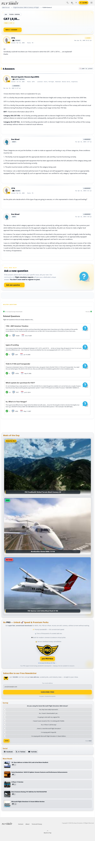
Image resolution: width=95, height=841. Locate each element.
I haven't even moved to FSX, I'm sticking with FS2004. (48, 721)
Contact (20, 824)
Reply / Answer (11, 30)
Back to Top (47, 832)
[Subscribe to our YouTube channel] (32, 751)
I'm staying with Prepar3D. (48, 732)
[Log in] (76, 2)
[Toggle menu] (91, 2)
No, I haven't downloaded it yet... (48, 713)
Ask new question (14, 285)
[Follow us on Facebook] (8, 751)
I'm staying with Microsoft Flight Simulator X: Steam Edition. (48, 736)
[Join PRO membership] (47, 652)
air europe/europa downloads (13, 311)
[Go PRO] (83, 2)
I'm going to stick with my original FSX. (49, 717)
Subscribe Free (47, 692)
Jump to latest (86, 68)
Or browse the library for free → (47, 663)
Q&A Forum (5, 7)
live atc (88, 311)
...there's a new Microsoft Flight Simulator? (48, 728)
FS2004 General (47, 7)
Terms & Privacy (37, 824)
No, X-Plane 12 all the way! (48, 725)
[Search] (67, 2)
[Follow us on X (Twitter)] (20, 751)
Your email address (47, 683)
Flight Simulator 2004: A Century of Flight (26, 7)
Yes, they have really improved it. (48, 709)
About (27, 824)
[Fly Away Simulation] (10, 3)
